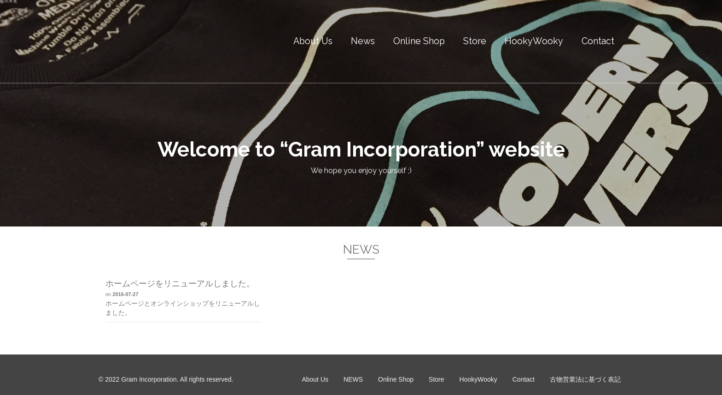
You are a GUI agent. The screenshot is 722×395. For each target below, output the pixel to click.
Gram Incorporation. (150, 379)
